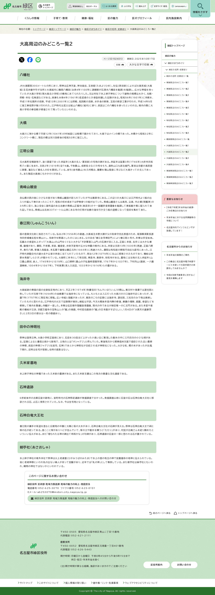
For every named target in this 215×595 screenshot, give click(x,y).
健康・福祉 (88, 18)
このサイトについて (49, 583)
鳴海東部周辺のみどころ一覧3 (179, 183)
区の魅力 (113, 18)
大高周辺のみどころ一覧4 (177, 164)
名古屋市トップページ (48, 6)
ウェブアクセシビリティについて (141, 583)
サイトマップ (26, 583)
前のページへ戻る (162, 513)
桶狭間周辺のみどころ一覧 (177, 139)
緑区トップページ (57, 29)
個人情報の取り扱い (75, 583)
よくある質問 (111, 6)
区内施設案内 (174, 18)
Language (180, 6)
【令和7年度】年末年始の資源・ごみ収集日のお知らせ (180, 208)
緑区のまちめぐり (93, 29)
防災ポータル (91, 6)
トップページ (39, 29)
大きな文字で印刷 (139, 64)
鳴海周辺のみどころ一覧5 (177, 107)
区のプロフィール (142, 18)
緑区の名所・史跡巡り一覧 (177, 76)
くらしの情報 (32, 18)
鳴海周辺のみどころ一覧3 (177, 95)
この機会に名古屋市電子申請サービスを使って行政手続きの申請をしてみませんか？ (181, 264)
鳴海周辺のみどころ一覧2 (177, 88)
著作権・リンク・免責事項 (105, 583)
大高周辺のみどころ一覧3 (177, 158)
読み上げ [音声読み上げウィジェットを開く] (142, 6)
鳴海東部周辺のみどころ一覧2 (179, 176)
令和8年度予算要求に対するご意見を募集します (180, 276)
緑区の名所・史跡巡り (115, 29)
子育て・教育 (60, 18)
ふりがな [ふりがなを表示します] (127, 6)
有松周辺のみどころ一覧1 (177, 113)
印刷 (118, 65)
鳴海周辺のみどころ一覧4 (177, 101)
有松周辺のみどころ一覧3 (177, 126)
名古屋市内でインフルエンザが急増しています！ (180, 228)
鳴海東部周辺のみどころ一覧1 (179, 170)
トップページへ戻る (187, 513)
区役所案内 (156, 565)
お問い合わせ (184, 565)
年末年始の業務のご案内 (177, 254)
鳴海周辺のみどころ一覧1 (177, 82)
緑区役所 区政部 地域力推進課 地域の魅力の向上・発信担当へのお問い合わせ (75, 498)
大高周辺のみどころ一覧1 (177, 145)
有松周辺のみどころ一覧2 (177, 120)
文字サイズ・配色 (160, 6)
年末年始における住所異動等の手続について (181, 218)
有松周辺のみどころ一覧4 (177, 132)
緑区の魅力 (75, 29)
